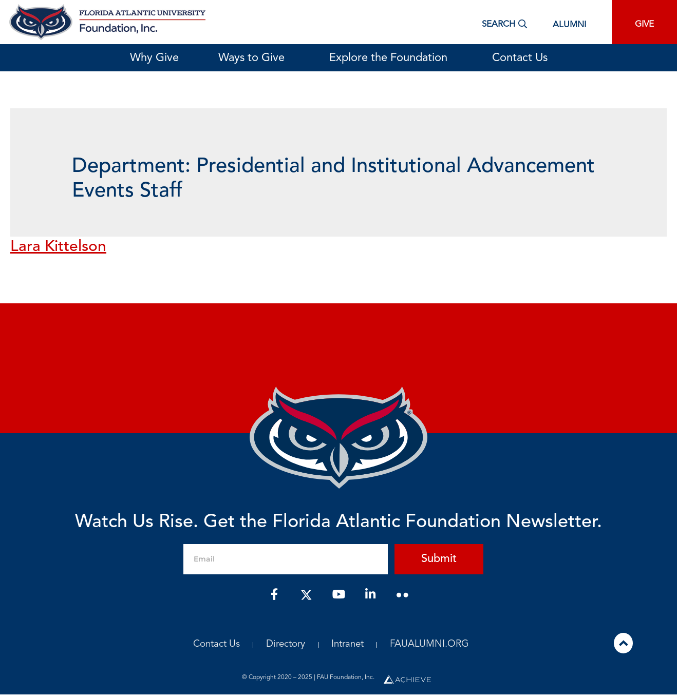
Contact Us (520, 58)
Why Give (154, 58)
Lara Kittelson (58, 247)
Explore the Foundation (391, 58)
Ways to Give (254, 58)
